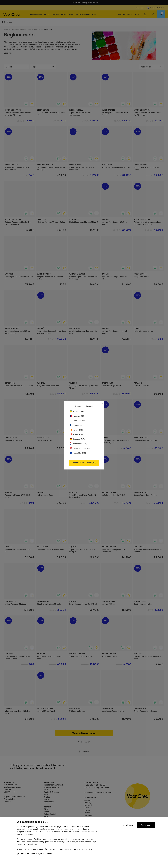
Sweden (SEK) (77, 411)
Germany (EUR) (77, 439)
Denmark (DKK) (77, 421)
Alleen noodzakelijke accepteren (38, 853)
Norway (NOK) (77, 416)
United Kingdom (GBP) (80, 448)
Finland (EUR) (76, 425)
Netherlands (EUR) (78, 444)
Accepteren (146, 825)
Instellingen (128, 825)
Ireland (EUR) (76, 430)
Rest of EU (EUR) (78, 453)
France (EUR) (76, 434)
